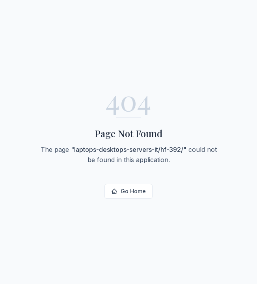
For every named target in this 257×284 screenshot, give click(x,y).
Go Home (128, 191)
